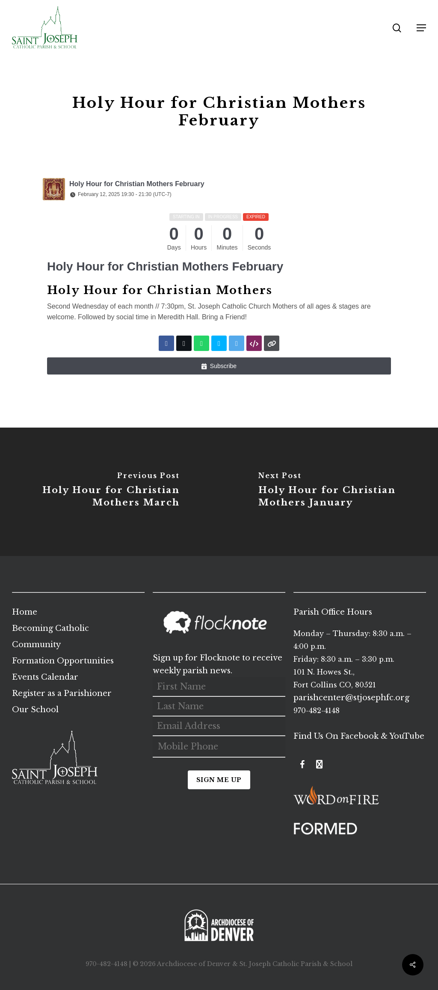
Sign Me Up (219, 780)
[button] (421, 28)
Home (24, 612)
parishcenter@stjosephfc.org (351, 697)
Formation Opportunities (63, 661)
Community (36, 644)
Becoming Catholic (50, 628)
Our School (35, 709)
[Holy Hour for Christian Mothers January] (328, 492)
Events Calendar (45, 677)
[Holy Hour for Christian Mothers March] (109, 492)
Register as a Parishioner (62, 693)
